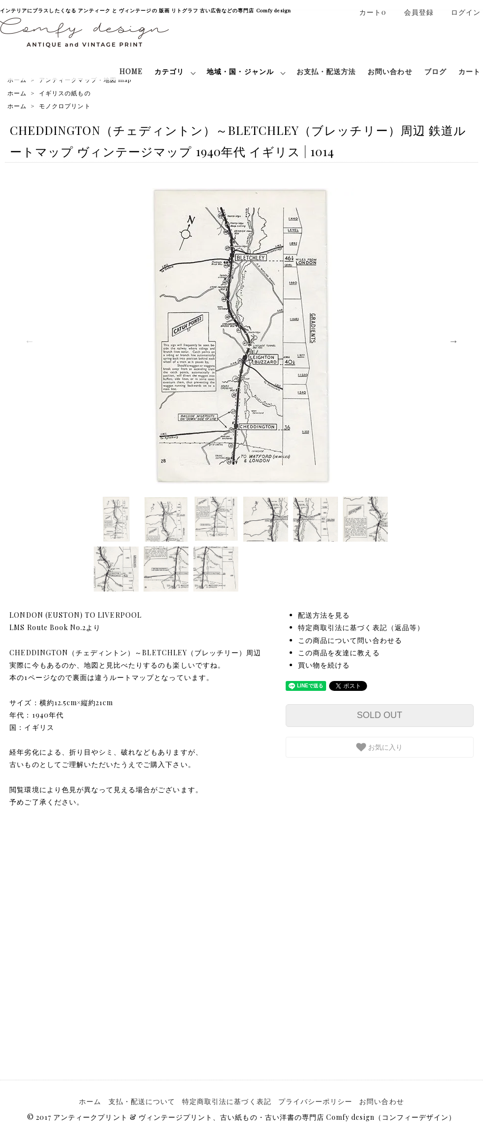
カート (469, 71)
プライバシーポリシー (315, 1101)
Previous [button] (30, 341)
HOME (131, 71)
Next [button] (453, 341)
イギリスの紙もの (64, 93)
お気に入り (379, 747)
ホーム (17, 93)
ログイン (461, 12)
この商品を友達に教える (339, 652)
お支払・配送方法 (326, 71)
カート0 (367, 12)
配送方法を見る (324, 615)
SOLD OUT (379, 715)
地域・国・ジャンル (240, 71)
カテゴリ (169, 71)
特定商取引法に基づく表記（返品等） (361, 627)
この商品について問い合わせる (350, 640)
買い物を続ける (324, 665)
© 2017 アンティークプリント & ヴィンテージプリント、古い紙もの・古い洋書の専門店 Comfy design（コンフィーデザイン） (241, 1117)
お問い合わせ (390, 71)
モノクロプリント (64, 106)
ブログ (435, 71)
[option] (241, 336)
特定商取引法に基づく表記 (226, 1101)
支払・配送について (142, 1101)
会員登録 (414, 12)
